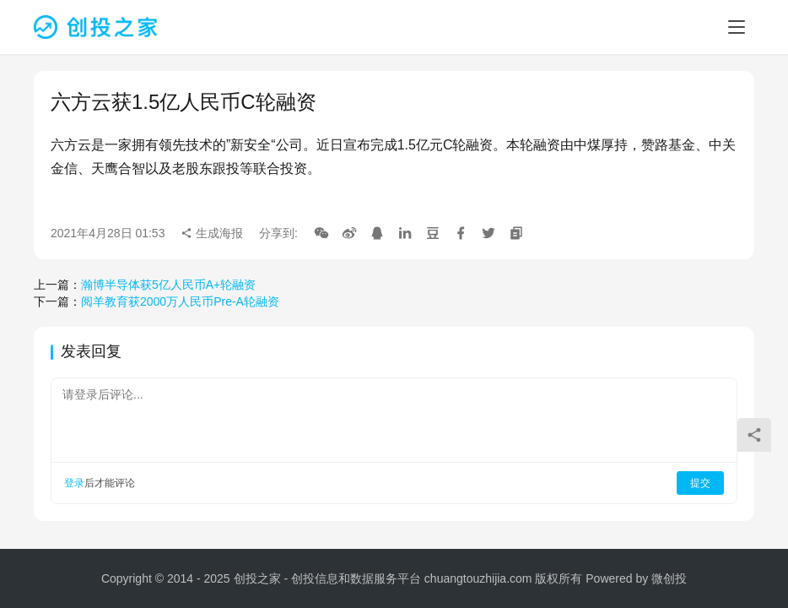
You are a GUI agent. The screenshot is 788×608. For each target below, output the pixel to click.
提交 (700, 483)
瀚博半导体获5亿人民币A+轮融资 (168, 284)
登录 (74, 483)
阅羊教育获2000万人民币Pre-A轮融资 (180, 301)
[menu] (736, 27)
